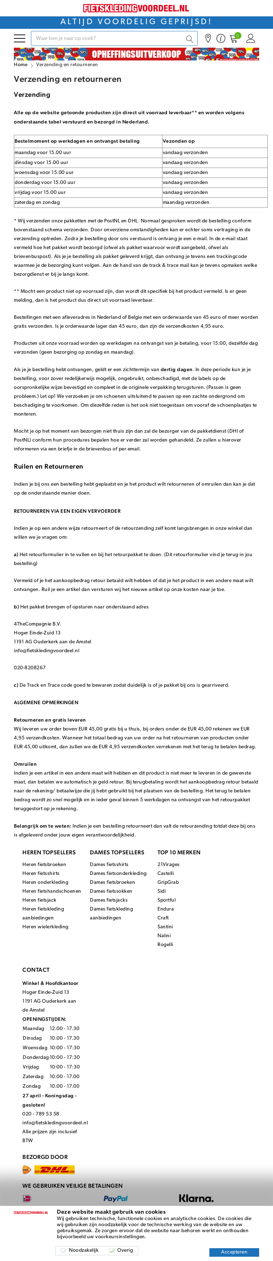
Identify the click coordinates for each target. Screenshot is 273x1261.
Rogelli (165, 945)
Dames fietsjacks (109, 900)
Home (20, 65)
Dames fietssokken (111, 891)
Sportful (166, 900)
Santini (165, 927)
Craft (163, 918)
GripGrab (168, 882)
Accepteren (234, 1252)
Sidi (161, 891)
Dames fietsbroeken (112, 882)
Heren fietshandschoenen (51, 891)
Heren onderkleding (45, 882)
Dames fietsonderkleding (118, 873)
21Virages (168, 864)
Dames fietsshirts (109, 864)
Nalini (164, 936)
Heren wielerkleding (45, 927)
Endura (165, 909)
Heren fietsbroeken (44, 864)
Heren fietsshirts (41, 873)
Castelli (165, 873)
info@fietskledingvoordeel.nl (55, 1123)
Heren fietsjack (39, 900)
